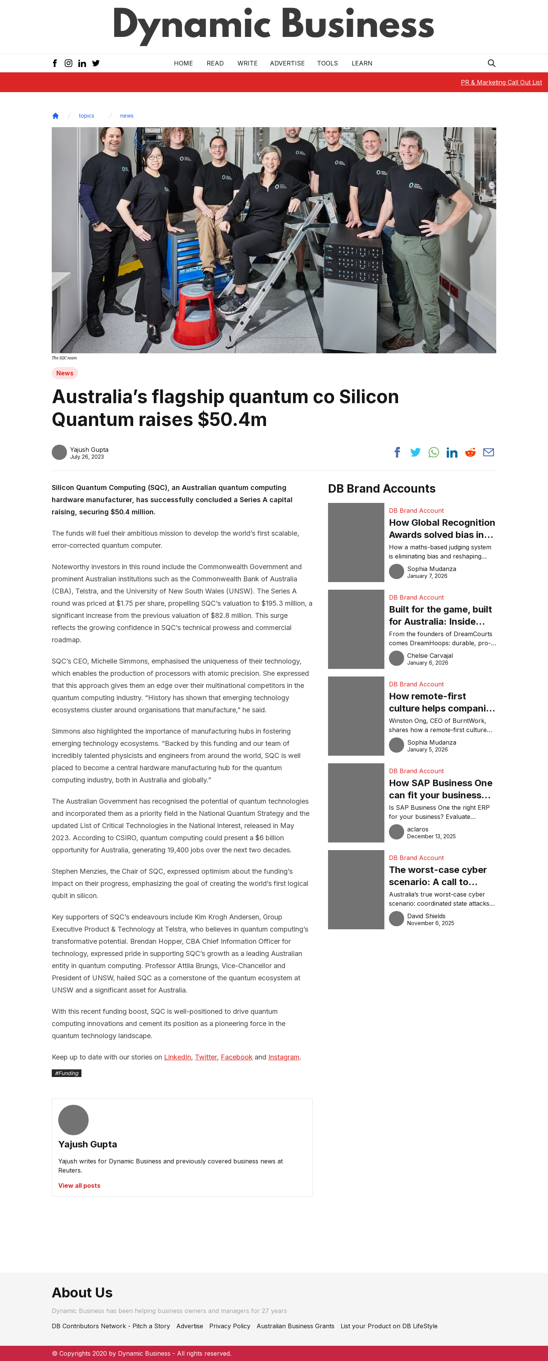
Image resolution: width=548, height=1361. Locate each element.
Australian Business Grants (295, 1326)
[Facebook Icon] (55, 63)
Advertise (287, 63)
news (127, 115)
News (64, 373)
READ (215, 63)
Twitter (206, 1057)
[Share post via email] (488, 452)
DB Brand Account (416, 510)
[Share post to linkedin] (452, 452)
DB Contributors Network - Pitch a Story (111, 1326)
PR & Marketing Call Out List (501, 82)
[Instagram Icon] (68, 63)
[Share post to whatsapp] (433, 452)
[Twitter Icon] (96, 63)
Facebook (237, 1057)
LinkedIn (177, 1057)
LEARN (362, 63)
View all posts (79, 1185)
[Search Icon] (491, 63)
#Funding (66, 1073)
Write (247, 63)
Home (183, 63)
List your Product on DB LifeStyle (389, 1326)
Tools (327, 63)
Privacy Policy (229, 1326)
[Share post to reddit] (470, 452)
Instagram (283, 1057)
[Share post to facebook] (397, 452)
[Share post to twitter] (415, 452)
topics (86, 115)
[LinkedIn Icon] (82, 63)
